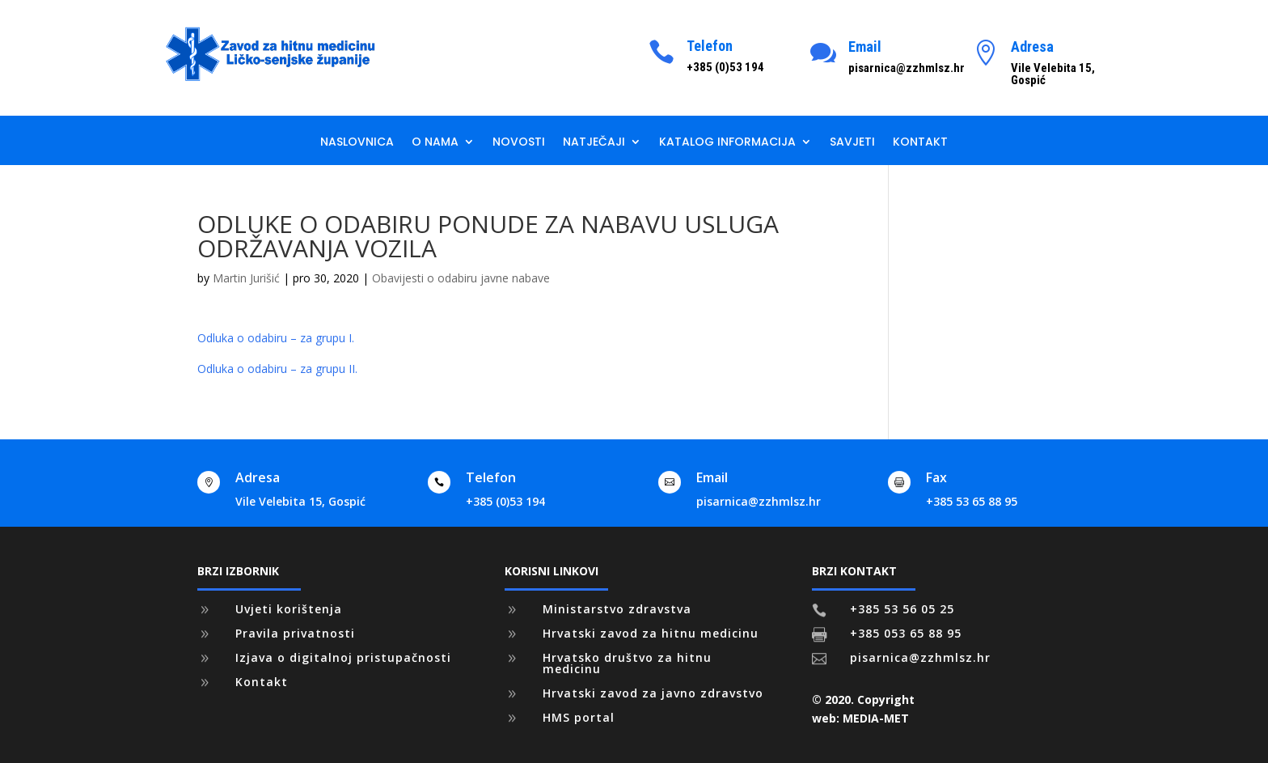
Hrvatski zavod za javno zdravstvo (653, 693)
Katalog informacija (727, 143)
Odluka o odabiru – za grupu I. (275, 337)
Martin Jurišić (246, 278)
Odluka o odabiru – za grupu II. (277, 368)
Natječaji (594, 143)
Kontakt (920, 143)
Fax (936, 477)
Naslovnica (357, 143)
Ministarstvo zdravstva (617, 609)
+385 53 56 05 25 (902, 609)
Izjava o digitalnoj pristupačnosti (343, 657)
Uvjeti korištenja (288, 609)
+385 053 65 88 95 (906, 633)
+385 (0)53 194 (505, 501)
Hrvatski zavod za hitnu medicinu (651, 633)
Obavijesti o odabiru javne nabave (461, 278)
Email (864, 46)
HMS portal (579, 717)
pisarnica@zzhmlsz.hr (758, 501)
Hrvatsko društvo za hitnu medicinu (627, 663)
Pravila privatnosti (295, 633)
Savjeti (852, 143)
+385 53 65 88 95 (971, 501)
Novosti (518, 143)
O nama (435, 143)
